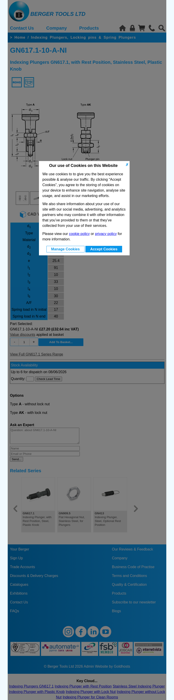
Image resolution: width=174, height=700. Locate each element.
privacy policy (106, 234)
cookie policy (79, 234)
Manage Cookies (65, 249)
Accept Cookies (103, 249)
